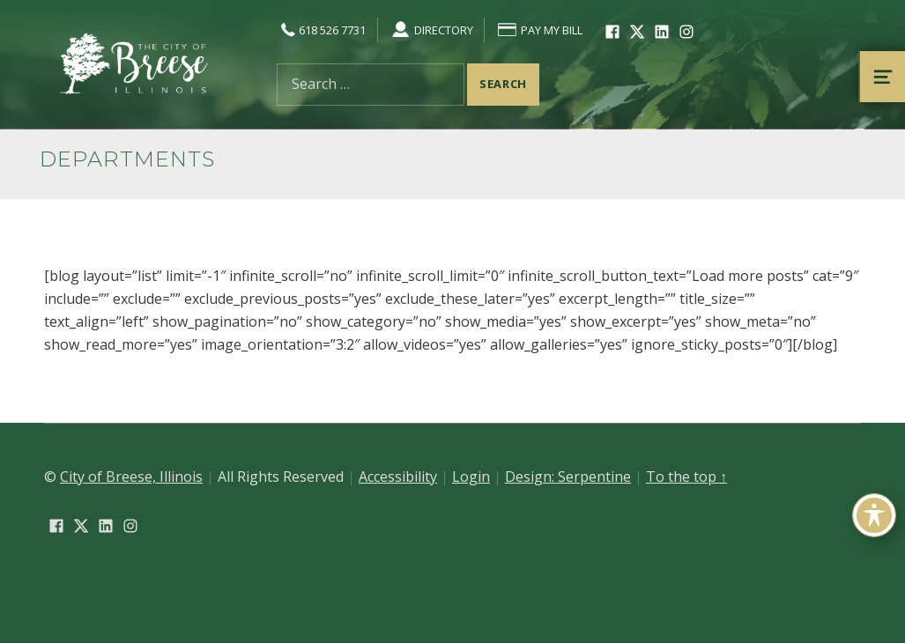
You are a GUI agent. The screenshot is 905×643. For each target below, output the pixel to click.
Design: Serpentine (568, 476)
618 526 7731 (321, 30)
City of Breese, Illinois (131, 476)
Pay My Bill (539, 30)
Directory (431, 30)
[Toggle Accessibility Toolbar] (874, 515)
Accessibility (398, 476)
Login (471, 476)
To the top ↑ (686, 476)
